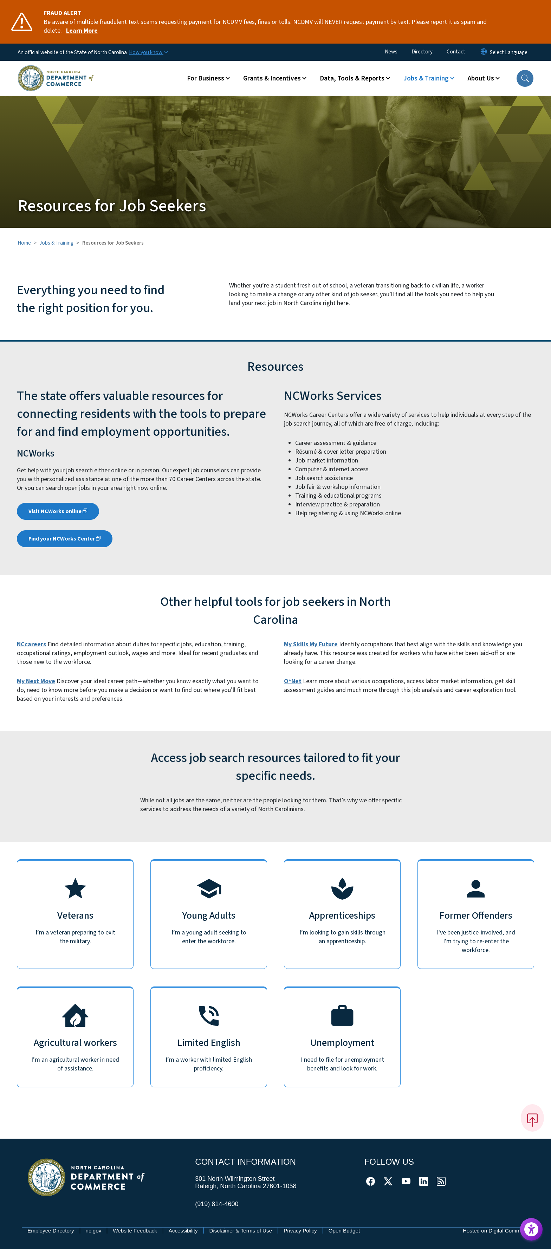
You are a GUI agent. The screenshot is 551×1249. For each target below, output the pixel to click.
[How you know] (148, 52)
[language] (508, 52)
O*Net (293, 681)
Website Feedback (135, 1231)
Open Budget (344, 1231)
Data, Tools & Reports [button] (352, 78)
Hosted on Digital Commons (496, 1231)
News (391, 52)
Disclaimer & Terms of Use (240, 1231)
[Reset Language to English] (484, 52)
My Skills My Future (311, 644)
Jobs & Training (56, 243)
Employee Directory (50, 1231)
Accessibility (183, 1231)
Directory (422, 52)
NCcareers (31, 644)
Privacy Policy (300, 1231)
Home (24, 243)
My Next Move (36, 681)
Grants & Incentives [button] (272, 78)
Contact (456, 52)
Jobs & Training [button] (426, 78)
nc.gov (94, 1231)
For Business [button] (205, 78)
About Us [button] (481, 78)
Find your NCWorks (64, 539)
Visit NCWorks (57, 511)
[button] (525, 78)
